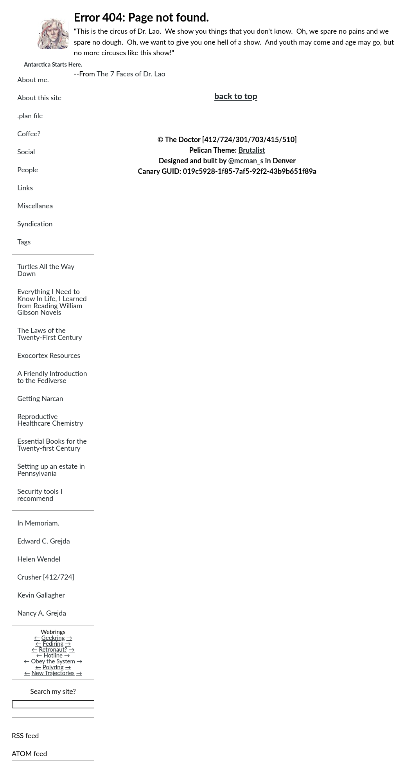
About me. (33, 80)
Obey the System (53, 661)
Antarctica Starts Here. (53, 64)
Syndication (34, 224)
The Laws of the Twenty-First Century (49, 334)
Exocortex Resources (48, 356)
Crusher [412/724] (45, 577)
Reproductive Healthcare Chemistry (50, 420)
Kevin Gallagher (41, 595)
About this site (39, 98)
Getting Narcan (40, 399)
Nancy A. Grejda (41, 613)
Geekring (53, 637)
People (27, 170)
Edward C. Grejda (43, 541)
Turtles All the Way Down (45, 270)
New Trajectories (53, 673)
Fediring (53, 643)
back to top (235, 96)
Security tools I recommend (39, 495)
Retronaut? (53, 649)
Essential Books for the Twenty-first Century (51, 445)
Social (26, 152)
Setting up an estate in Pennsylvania (51, 470)
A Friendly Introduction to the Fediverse (52, 377)
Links (25, 188)
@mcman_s (246, 160)
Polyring (53, 667)
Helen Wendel (38, 559)
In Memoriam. (38, 523)
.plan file (30, 116)
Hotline (53, 655)
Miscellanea (35, 206)
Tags (24, 242)
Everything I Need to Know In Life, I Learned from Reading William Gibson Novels (51, 302)
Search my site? (53, 692)
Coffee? (28, 134)
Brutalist (252, 150)
